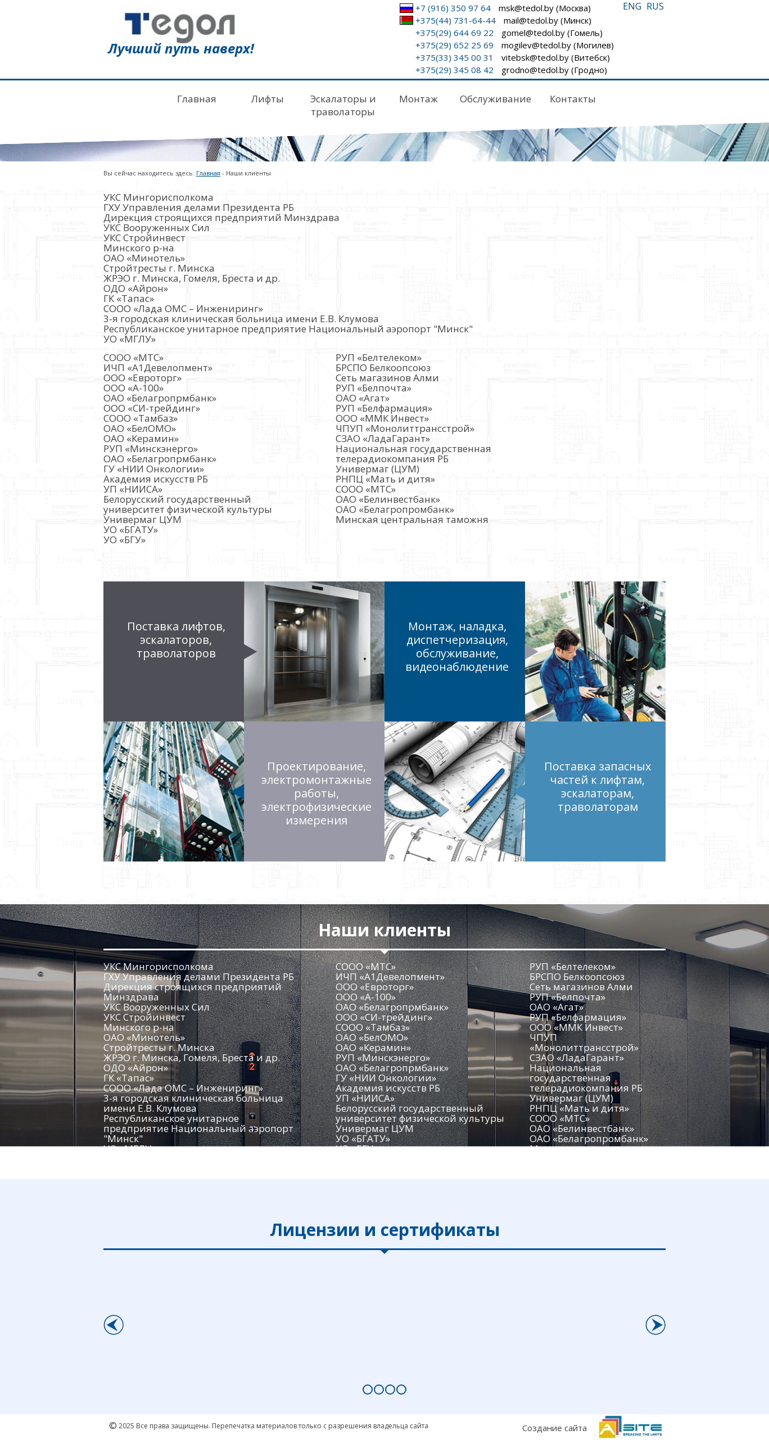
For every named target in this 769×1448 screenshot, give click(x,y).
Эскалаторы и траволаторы (343, 105)
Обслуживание (495, 98)
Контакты (573, 98)
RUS (655, 6)
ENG (632, 6)
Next (655, 1321)
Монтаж (418, 98)
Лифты (267, 98)
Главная (196, 98)
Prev (113, 1321)
